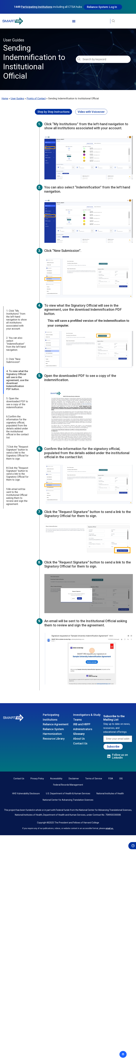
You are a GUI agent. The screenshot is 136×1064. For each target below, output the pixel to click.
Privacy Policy (37, 778)
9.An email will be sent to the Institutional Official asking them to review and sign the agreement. (17, 448)
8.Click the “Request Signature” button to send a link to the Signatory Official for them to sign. (17, 425)
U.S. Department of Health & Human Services (68, 793)
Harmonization (52, 733)
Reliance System (53, 729)
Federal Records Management (68, 785)
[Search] (128, 59)
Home (5, 98)
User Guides (17, 98)
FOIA (110, 778)
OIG (121, 778)
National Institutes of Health (110, 793)
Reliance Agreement (55, 724)
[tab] (53, 112)
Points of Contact (36, 98)
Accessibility (56, 778)
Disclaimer (74, 778)
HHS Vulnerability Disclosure (26, 793)
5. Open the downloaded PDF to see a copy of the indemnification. (17, 354)
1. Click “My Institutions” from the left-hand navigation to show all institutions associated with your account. (16, 270)
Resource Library (54, 738)
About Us (79, 738)
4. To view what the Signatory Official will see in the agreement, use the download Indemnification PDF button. (17, 331)
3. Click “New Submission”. (13, 312)
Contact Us (80, 743)
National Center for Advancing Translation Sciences (68, 800)
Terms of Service (93, 778)
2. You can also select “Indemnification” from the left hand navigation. (16, 295)
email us (109, 828)
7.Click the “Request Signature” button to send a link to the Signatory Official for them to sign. (17, 404)
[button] (73, 21)
